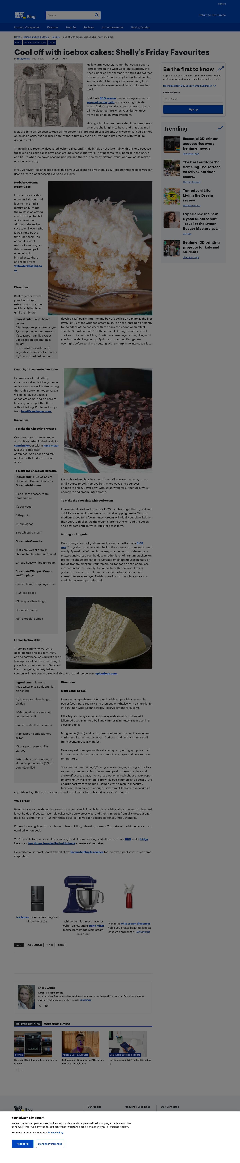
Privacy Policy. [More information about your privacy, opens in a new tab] (56, 1132)
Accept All (23, 1143)
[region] (120, 1137)
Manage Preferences (50, 1143)
